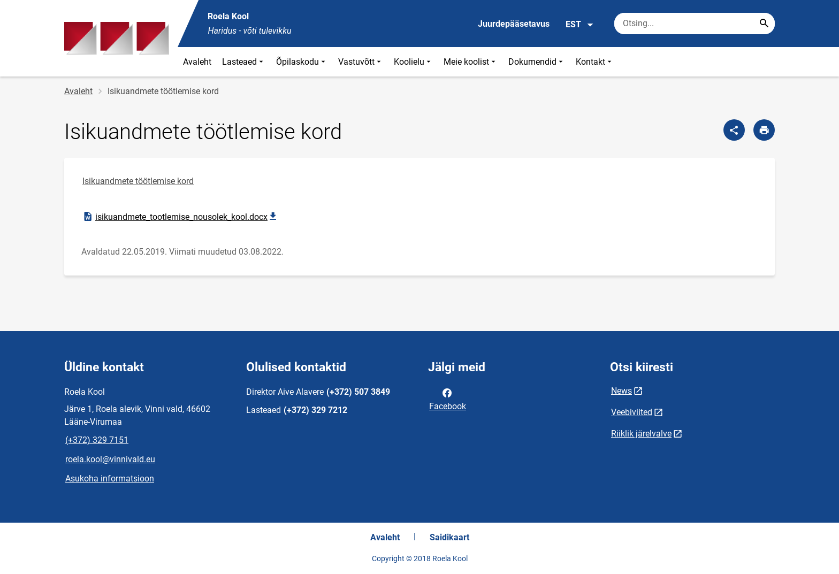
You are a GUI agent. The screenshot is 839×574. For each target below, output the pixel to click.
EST (580, 24)
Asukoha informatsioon (109, 478)
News (621, 391)
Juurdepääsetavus (514, 24)
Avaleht (197, 62)
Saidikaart (449, 537)
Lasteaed (243, 62)
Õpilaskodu (301, 62)
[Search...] (764, 23)
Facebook (447, 398)
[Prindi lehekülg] (764, 130)
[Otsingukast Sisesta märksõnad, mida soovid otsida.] (694, 23)
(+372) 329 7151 (96, 440)
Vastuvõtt (360, 62)
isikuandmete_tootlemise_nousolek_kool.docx (181, 216)
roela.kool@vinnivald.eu (110, 459)
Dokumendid (536, 62)
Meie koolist (471, 62)
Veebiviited (631, 412)
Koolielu (413, 62)
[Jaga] (734, 130)
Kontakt (595, 62)
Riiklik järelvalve (641, 433)
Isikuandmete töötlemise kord (138, 181)
